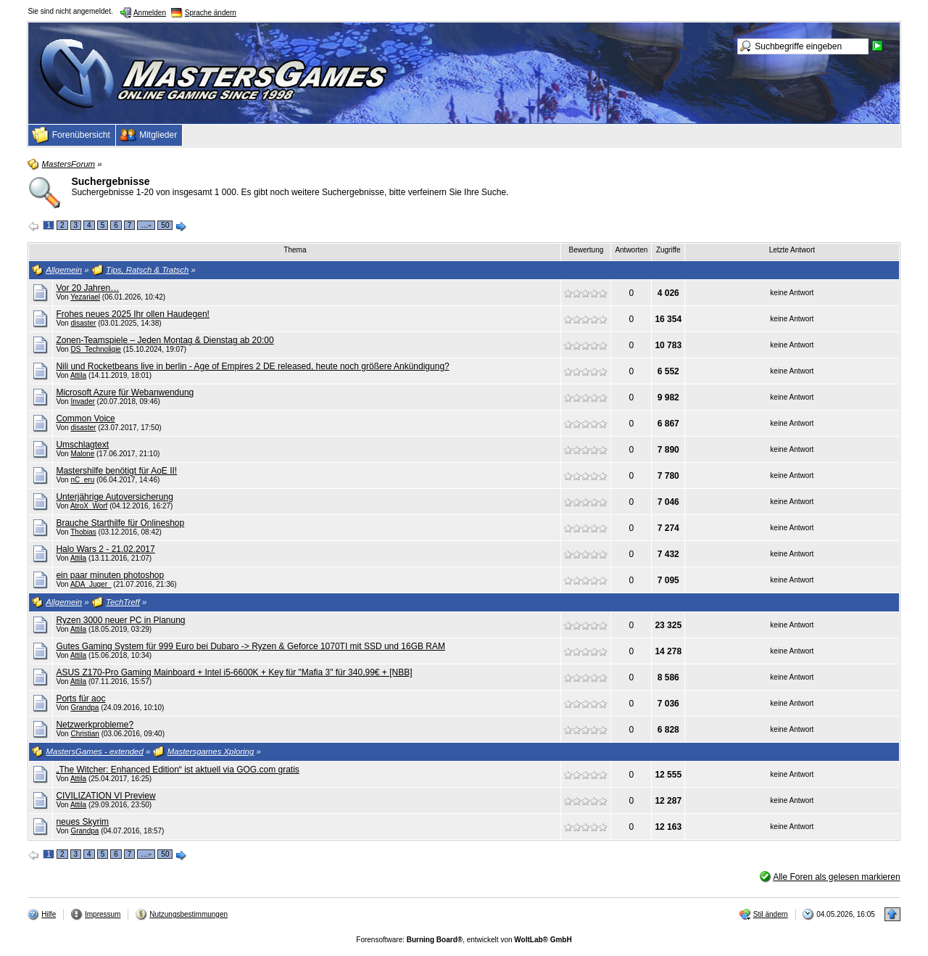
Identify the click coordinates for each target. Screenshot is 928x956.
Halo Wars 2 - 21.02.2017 (105, 549)
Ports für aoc (80, 698)
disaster (83, 323)
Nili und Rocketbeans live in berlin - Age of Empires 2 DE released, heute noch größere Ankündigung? (252, 366)
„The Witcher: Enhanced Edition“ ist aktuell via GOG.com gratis (177, 770)
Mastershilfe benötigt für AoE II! (116, 471)
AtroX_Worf (89, 506)
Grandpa (84, 708)
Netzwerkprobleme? (94, 725)
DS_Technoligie (95, 349)
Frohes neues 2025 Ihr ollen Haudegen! (132, 314)
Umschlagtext (82, 445)
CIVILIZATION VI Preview (105, 796)
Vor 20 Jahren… (87, 288)
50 (165, 225)
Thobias (83, 532)
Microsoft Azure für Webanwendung (125, 392)
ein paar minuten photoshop (110, 575)
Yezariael (85, 297)
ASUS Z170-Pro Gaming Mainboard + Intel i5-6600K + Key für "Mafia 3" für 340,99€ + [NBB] (234, 672)
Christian (84, 734)
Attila (78, 375)
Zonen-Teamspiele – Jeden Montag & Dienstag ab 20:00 (164, 340)
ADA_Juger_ (91, 584)
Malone (82, 454)
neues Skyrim (82, 822)
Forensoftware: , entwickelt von (463, 940)
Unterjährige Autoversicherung (114, 497)
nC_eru (82, 480)
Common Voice (85, 418)
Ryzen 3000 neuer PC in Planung (120, 620)
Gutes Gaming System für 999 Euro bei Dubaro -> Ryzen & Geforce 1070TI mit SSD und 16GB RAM (250, 646)
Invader (82, 401)
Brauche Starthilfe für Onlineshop (120, 523)
